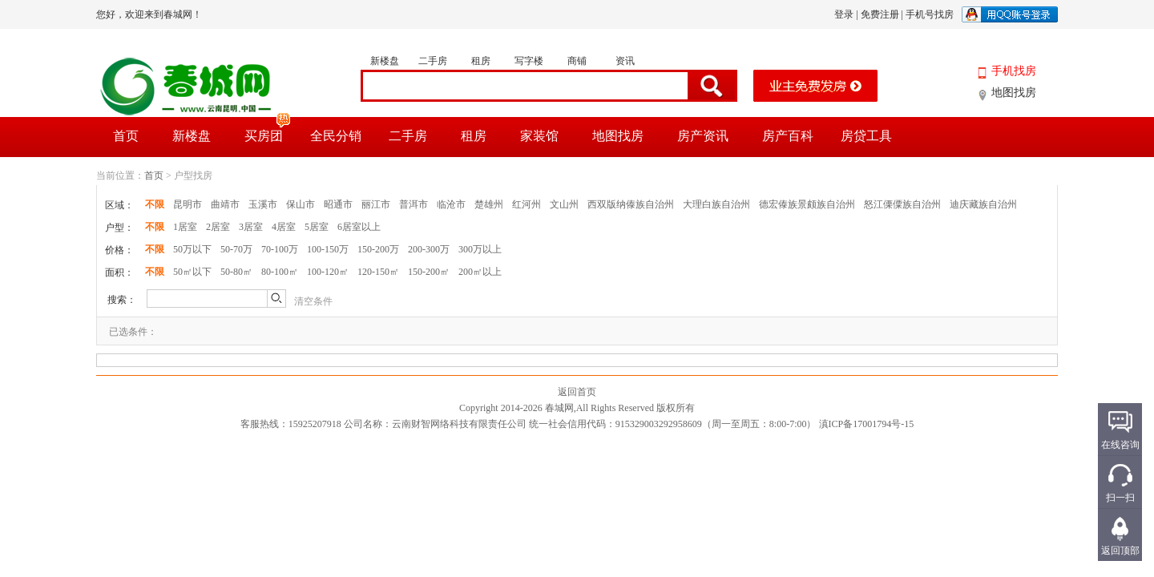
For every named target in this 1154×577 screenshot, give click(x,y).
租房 (480, 61)
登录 (843, 14)
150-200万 (378, 249)
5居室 (317, 226)
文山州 (564, 204)
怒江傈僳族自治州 (902, 204)
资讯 (625, 61)
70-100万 (279, 249)
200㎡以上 (480, 271)
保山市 (300, 204)
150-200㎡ (429, 271)
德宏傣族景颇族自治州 (807, 204)
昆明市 (187, 204)
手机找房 (1013, 71)
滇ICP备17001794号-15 (866, 424)
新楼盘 (384, 61)
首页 (126, 136)
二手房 (432, 61)
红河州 (526, 204)
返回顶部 (1120, 550)
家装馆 (539, 136)
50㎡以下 (192, 271)
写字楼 (528, 61)
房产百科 (787, 136)
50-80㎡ (236, 271)
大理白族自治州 (716, 204)
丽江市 (375, 204)
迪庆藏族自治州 (983, 204)
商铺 (577, 61)
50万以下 (192, 249)
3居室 (251, 226)
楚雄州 (488, 204)
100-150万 (328, 249)
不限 (154, 204)
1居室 (185, 226)
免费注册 (880, 14)
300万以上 (480, 249)
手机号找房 (930, 14)
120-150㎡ (378, 271)
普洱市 (413, 204)
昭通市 (338, 204)
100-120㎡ (328, 271)
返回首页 (577, 391)
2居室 (218, 226)
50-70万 (236, 249)
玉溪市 (262, 204)
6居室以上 (359, 226)
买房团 (268, 130)
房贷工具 (866, 136)
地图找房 (1013, 93)
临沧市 (451, 204)
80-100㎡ (279, 271)
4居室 (284, 226)
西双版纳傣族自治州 (630, 204)
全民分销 (335, 136)
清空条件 (313, 301)
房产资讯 (702, 136)
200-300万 (429, 249)
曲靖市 (225, 204)
